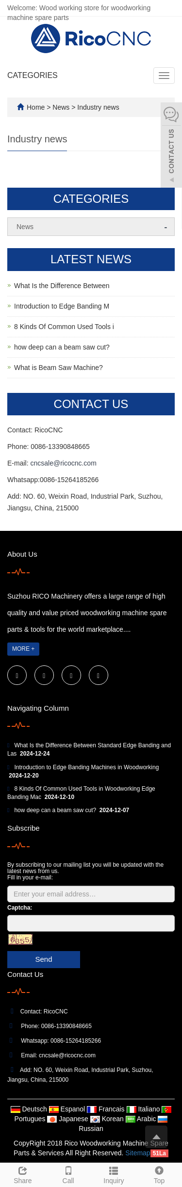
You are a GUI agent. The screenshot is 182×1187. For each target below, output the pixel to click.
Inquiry (114, 1174)
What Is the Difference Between (62, 286)
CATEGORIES (32, 75)
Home (36, 107)
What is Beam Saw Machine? (58, 367)
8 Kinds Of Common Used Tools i (64, 327)
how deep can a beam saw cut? (62, 347)
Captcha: (19, 907)
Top (159, 1174)
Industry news (97, 107)
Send (43, 959)
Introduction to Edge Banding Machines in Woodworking (86, 767)
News (61, 107)
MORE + (23, 648)
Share (23, 1174)
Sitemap (137, 1153)
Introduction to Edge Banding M (61, 306)
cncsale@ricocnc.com (63, 463)
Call (68, 1174)
